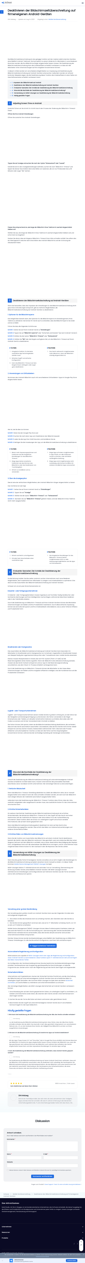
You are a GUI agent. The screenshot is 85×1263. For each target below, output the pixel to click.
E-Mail (45, 1154)
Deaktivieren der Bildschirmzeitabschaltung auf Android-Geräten (35, 85)
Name (9, 1154)
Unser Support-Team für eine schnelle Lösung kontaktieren (63, 1184)
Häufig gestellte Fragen (21, 96)
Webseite (10, 1162)
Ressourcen (42, 1232)
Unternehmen (42, 1227)
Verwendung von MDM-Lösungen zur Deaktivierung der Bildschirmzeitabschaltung (41, 93)
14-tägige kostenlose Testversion (42, 946)
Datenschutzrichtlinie (42, 1256)
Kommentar (11, 1139)
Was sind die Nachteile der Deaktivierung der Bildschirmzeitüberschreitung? (39, 90)
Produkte (42, 1238)
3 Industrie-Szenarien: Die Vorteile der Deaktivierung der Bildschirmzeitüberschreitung (42, 88)
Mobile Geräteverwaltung (57, 19)
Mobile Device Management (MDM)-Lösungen (30, 864)
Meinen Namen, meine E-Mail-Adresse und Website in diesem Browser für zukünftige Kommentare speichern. (40, 1170)
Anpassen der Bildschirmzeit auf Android (26, 83)
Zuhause (6, 1194)
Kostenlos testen (71, 1260)
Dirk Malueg (23, 1095)
